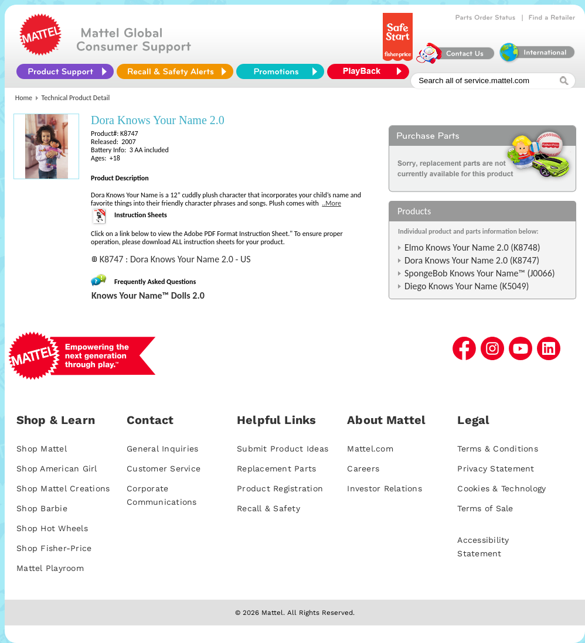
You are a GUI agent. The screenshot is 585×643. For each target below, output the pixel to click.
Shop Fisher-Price (53, 548)
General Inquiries (162, 448)
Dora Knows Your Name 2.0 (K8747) (471, 260)
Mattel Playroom (50, 568)
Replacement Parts (276, 468)
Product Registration (280, 488)
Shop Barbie (41, 508)
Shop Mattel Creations (63, 488)
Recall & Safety (268, 508)
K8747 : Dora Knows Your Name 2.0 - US (175, 259)
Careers (363, 468)
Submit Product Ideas (282, 448)
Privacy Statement (495, 468)
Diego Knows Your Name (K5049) (466, 286)
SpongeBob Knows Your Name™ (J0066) (479, 273)
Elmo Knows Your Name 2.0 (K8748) (472, 247)
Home (23, 98)
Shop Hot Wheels (52, 528)
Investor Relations (384, 488)
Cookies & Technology (501, 488)
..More (331, 203)
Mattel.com (370, 448)
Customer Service (163, 468)
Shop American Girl (56, 468)
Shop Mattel (41, 448)
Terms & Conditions (497, 448)
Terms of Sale (485, 508)
